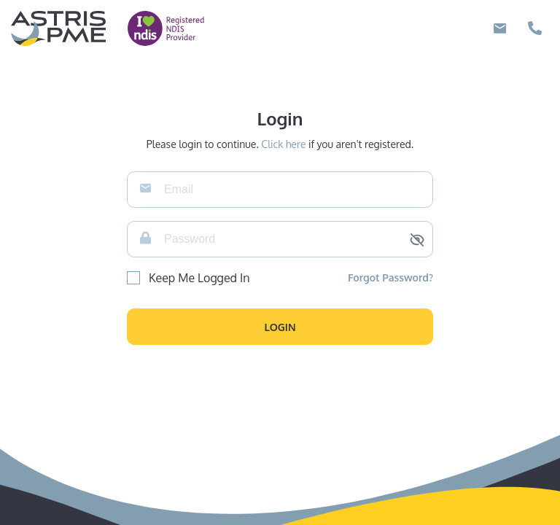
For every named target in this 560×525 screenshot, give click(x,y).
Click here (283, 144)
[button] (280, 326)
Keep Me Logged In (199, 278)
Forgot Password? (390, 277)
